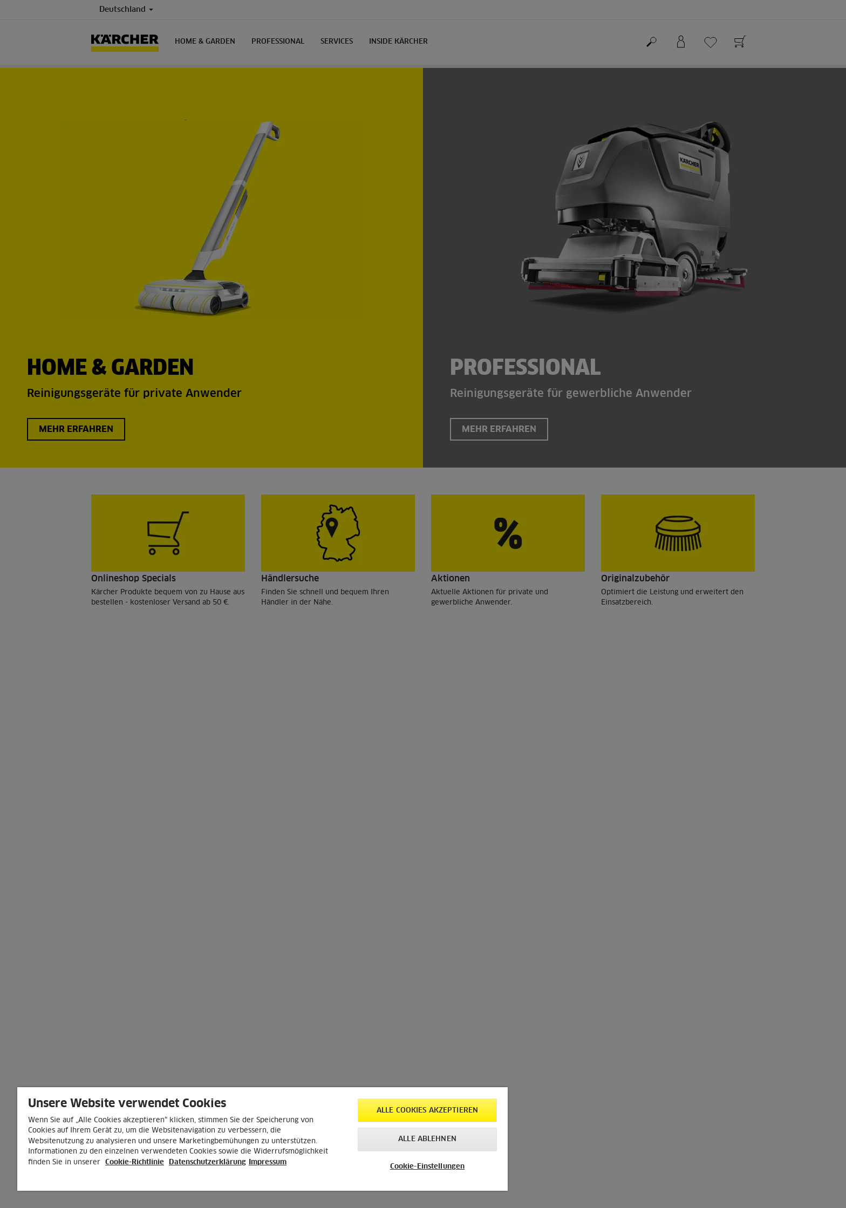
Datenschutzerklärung (207, 1162)
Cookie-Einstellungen (427, 1166)
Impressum (267, 1162)
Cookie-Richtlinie (134, 1162)
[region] (262, 1139)
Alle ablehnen (427, 1139)
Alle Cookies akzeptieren (427, 1110)
